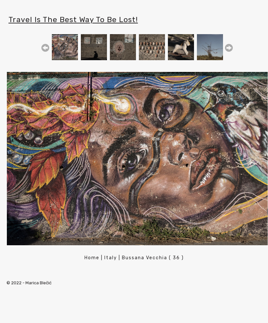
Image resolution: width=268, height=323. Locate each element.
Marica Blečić (38, 282)
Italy (110, 258)
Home (91, 258)
